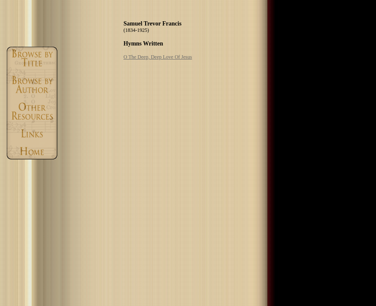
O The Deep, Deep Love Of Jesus (157, 57)
